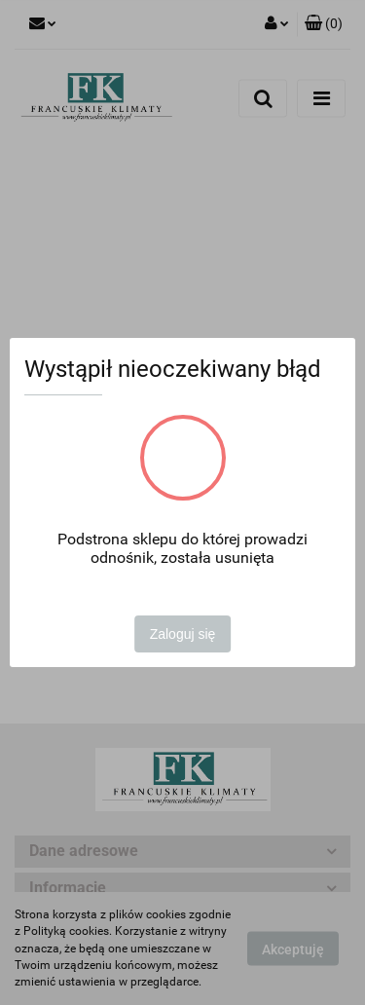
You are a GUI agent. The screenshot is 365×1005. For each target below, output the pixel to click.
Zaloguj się (183, 634)
